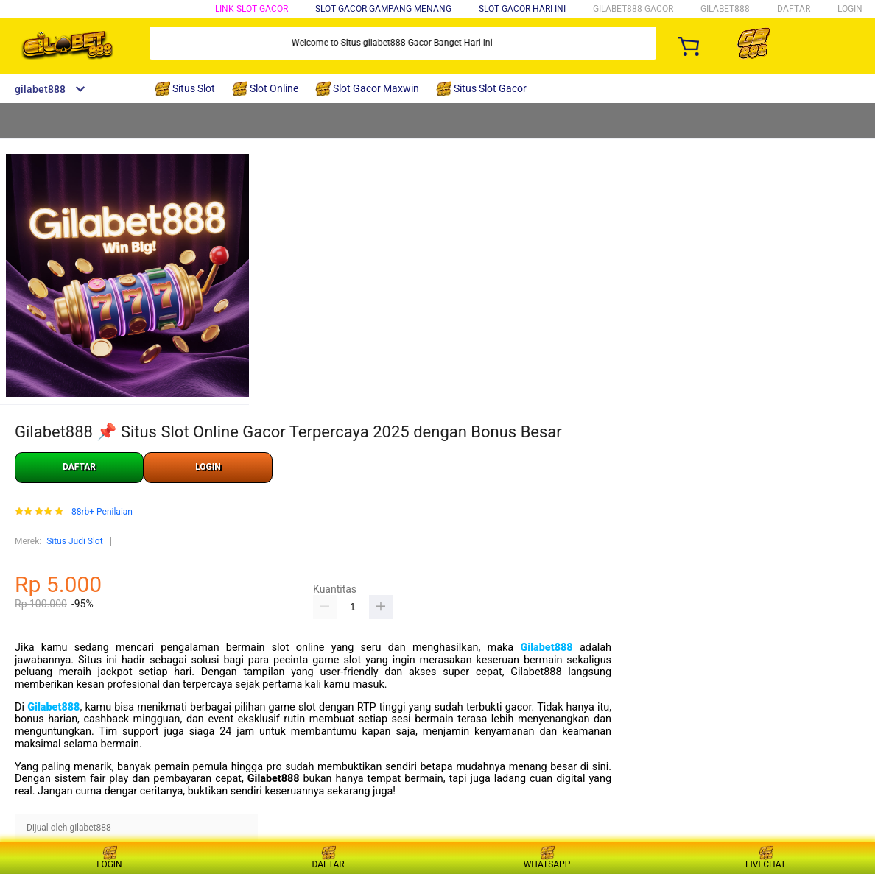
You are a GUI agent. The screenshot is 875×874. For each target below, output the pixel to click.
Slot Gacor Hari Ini (522, 9)
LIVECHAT (765, 857)
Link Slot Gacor (251, 9)
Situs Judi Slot (74, 541)
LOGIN (849, 9)
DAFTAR (793, 9)
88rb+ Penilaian (102, 512)
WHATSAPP (547, 857)
